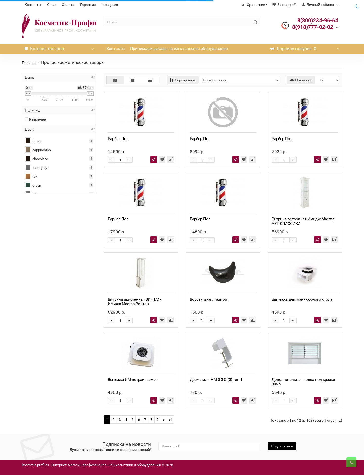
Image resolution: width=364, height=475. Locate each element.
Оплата (68, 5)
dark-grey (36, 167)
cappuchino (38, 150)
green (33, 185)
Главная (29, 63)
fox (31, 176)
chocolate (36, 159)
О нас (51, 5)
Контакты (33, 5)
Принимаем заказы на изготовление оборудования (179, 48)
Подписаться (282, 446)
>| (170, 420)
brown (33, 141)
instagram (110, 5)
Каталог (59, 47)
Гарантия (88, 5)
